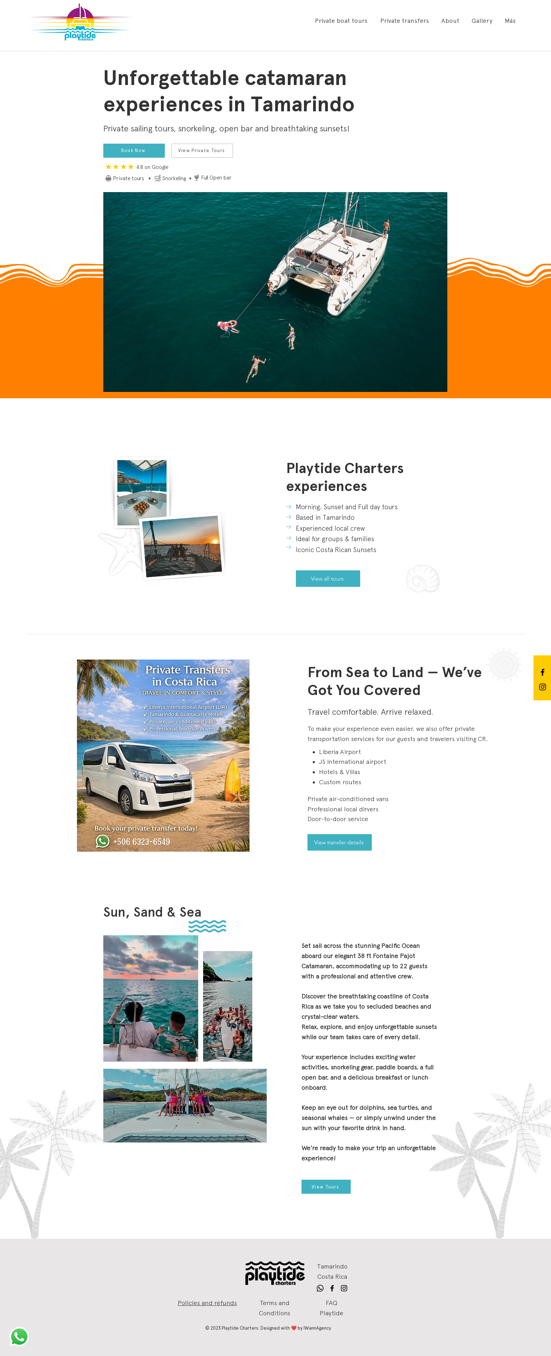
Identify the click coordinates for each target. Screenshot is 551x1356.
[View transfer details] (339, 842)
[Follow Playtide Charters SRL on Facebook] (542, 672)
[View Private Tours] (202, 151)
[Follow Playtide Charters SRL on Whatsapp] (320, 1288)
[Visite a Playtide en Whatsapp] (19, 1336)
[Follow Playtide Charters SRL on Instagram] (542, 687)
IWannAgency (317, 1328)
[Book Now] (134, 151)
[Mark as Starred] (115, 167)
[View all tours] (328, 578)
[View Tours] (326, 1187)
